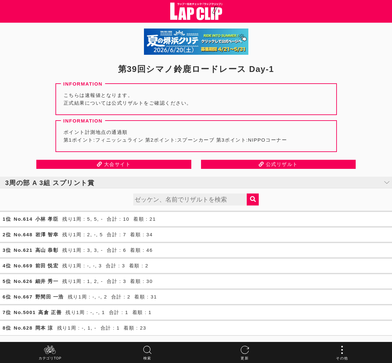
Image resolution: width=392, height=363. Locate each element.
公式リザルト (278, 164)
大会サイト (114, 164)
